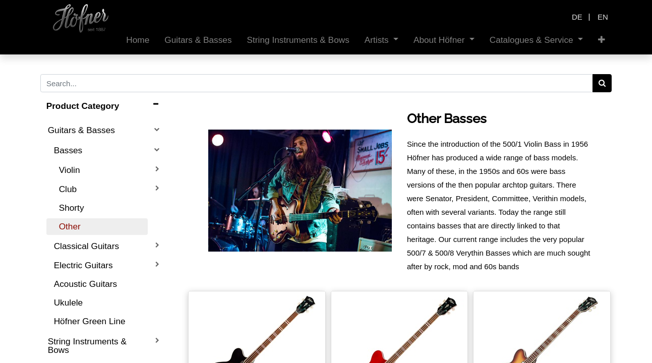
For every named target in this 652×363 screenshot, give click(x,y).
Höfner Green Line (90, 321)
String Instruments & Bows (87, 345)
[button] (601, 40)
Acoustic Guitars (85, 284)
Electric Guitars (83, 265)
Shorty (71, 208)
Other (70, 226)
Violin (69, 170)
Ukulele (68, 302)
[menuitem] (137, 40)
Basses (68, 150)
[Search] (602, 83)
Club (68, 189)
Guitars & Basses (81, 130)
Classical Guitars (86, 246)
